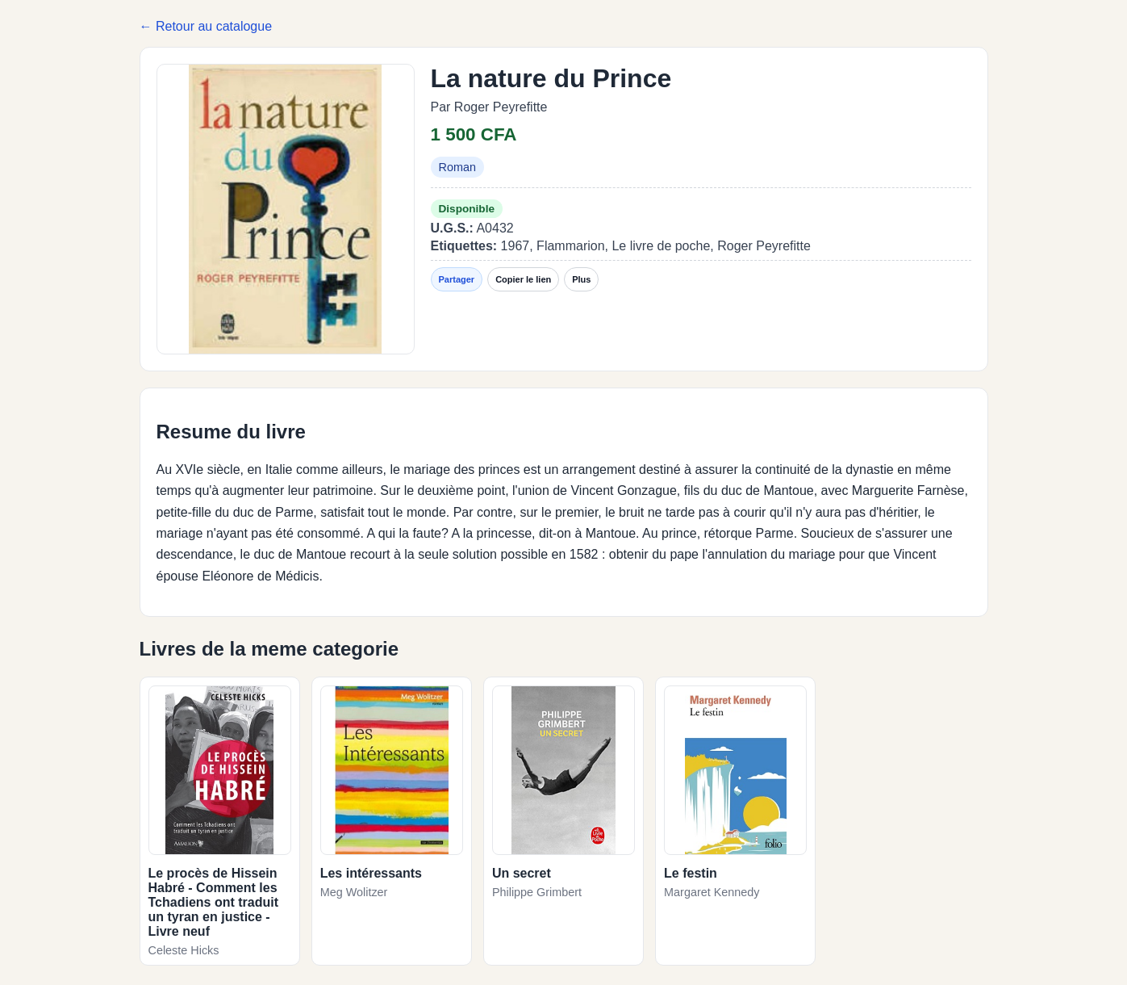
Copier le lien (523, 279)
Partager (457, 279)
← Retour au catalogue (206, 26)
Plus (581, 279)
